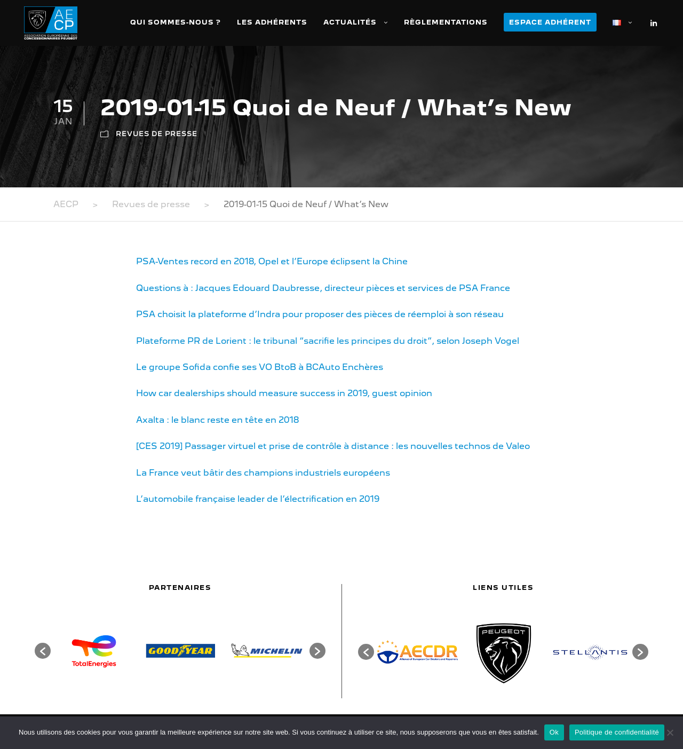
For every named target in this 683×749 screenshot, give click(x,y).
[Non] (669, 732)
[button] (43, 651)
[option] (93, 650)
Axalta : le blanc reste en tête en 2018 (217, 420)
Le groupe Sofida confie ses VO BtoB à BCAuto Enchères (259, 367)
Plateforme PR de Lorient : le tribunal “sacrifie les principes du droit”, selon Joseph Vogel (327, 341)
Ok (554, 732)
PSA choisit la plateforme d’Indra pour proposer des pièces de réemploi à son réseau (320, 314)
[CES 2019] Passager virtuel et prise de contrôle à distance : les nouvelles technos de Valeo (333, 446)
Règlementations (446, 22)
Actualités (350, 22)
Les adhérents (272, 22)
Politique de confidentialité (617, 732)
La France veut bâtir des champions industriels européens (263, 473)
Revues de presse (156, 134)
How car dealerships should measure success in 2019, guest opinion (284, 393)
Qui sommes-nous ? (175, 22)
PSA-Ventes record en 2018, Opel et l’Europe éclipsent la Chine (272, 261)
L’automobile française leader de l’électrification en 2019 (257, 499)
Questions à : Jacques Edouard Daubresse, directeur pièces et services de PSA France (323, 288)
